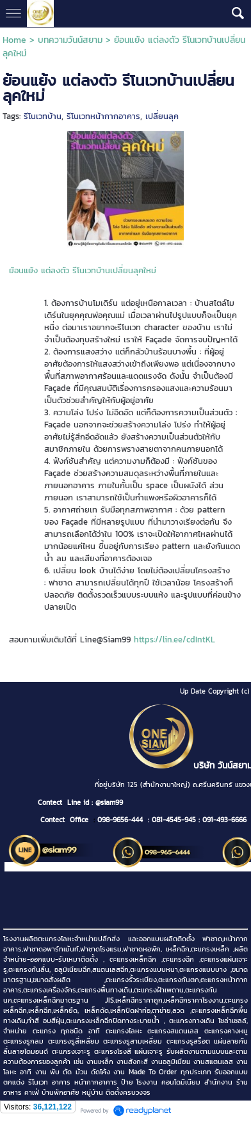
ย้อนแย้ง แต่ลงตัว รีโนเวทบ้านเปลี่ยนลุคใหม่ (82, 270)
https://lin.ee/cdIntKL (174, 639)
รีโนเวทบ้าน (42, 116)
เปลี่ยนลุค (162, 116)
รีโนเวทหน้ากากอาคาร (103, 116)
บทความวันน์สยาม (70, 40)
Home (14, 40)
